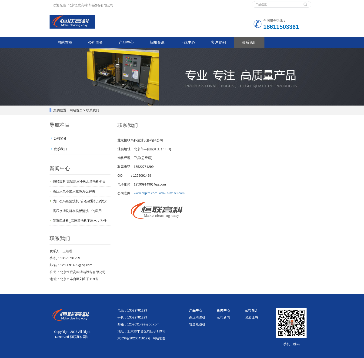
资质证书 (251, 317)
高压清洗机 (197, 317)
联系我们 (249, 42)
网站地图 (159, 338)
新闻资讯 (157, 42)
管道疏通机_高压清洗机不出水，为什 (80, 220)
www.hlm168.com (172, 193)
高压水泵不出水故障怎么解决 (74, 191)
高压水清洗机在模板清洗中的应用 (77, 211)
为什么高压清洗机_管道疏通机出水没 (80, 201)
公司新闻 (223, 317)
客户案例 (218, 42)
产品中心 (126, 42)
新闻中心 (223, 310)
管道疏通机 (197, 324)
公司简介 (95, 42)
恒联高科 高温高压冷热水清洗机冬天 (79, 181)
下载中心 (187, 42)
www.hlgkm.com (145, 193)
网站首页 (64, 42)
